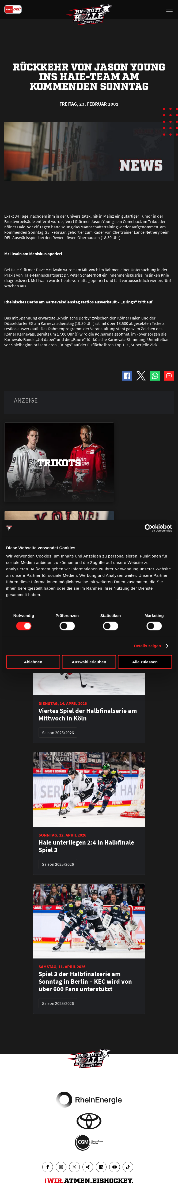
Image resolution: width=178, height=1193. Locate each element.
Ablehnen (33, 662)
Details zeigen (147, 645)
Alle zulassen (145, 662)
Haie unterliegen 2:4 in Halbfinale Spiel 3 (86, 846)
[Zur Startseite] (89, 15)
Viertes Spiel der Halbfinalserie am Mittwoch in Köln (88, 714)
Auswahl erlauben (89, 662)
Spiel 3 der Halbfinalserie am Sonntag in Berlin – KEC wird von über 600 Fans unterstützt (85, 981)
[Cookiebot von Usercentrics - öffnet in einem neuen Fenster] (148, 528)
